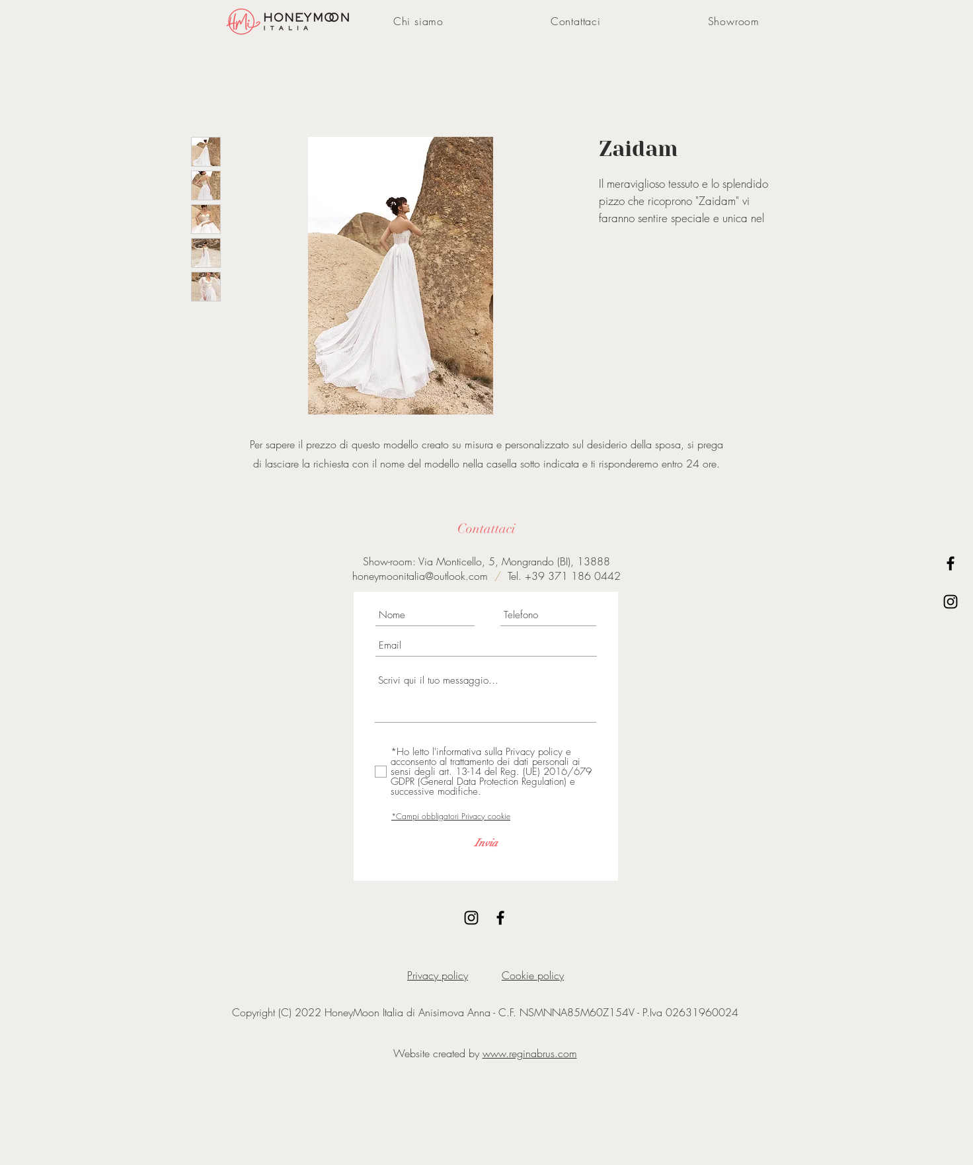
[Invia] (486, 843)
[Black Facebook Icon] (950, 563)
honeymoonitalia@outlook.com (420, 576)
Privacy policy (437, 975)
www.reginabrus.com (530, 1053)
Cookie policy (533, 975)
